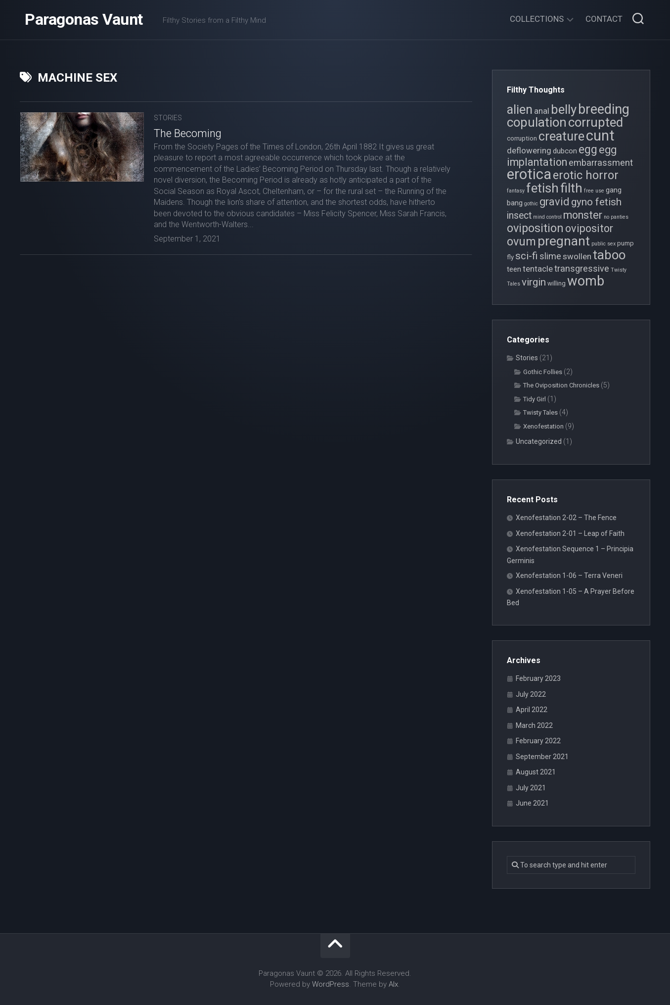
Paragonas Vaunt (84, 19)
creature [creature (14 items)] (561, 136)
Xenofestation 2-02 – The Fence (566, 518)
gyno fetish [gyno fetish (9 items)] (596, 202)
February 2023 (538, 678)
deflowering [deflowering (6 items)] (529, 150)
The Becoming (188, 133)
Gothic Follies (542, 372)
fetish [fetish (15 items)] (542, 188)
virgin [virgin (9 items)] (534, 282)
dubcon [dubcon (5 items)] (565, 150)
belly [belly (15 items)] (564, 109)
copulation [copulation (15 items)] (537, 122)
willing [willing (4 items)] (556, 283)
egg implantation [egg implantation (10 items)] (562, 156)
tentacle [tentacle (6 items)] (538, 269)
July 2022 (531, 694)
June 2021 (532, 803)
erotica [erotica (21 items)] (529, 174)
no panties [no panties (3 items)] (616, 217)
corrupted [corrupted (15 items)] (595, 122)
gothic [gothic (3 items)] (531, 203)
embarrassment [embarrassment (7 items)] (601, 162)
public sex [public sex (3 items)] (603, 243)
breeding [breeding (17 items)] (603, 109)
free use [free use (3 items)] (594, 191)
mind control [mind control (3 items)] (547, 217)
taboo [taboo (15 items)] (609, 254)
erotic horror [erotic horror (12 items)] (586, 175)
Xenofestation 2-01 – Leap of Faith (570, 533)
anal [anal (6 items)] (541, 111)
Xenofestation (543, 426)
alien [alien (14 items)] (520, 109)
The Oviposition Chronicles (561, 385)
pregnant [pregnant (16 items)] (563, 240)
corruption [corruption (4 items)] (522, 138)
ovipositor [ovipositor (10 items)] (589, 228)
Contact (604, 19)
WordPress (330, 984)
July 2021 (531, 788)
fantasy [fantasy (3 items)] (516, 191)
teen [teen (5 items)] (514, 269)
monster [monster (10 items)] (582, 215)
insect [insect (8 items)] (519, 215)
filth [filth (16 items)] (571, 187)
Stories (168, 118)
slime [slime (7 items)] (550, 256)
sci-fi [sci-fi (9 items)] (526, 256)
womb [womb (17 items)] (585, 281)
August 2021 (536, 772)
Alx (393, 984)
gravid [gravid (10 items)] (554, 201)
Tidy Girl (534, 399)
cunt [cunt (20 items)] (600, 135)
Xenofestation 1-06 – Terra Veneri (569, 575)
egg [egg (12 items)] (588, 149)
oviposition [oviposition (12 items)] (535, 228)
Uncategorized (539, 441)
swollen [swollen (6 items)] (577, 256)
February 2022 (538, 741)
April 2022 (531, 710)
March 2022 (534, 725)
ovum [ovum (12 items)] (521, 241)
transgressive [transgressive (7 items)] (581, 268)
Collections (537, 19)
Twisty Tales (540, 412)
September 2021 (542, 757)
